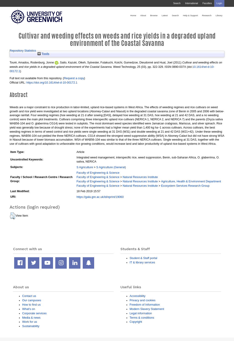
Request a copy (74, 78)
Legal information (141, 313)
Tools (43, 54)
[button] (12, 215)
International (191, 3)
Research (206, 15)
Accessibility (137, 296)
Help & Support (190, 15)
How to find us (31, 304)
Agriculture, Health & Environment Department (191, 181)
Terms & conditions (142, 317)
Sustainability (30, 326)
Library (218, 15)
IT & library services (142, 262)
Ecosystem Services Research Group (185, 185)
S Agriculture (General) (111, 167)
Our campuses (31, 300)
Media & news (31, 317)
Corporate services (34, 313)
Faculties (207, 3)
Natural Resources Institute (140, 177)
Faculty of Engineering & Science (98, 172)
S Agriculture (85, 167)
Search (177, 3)
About (143, 15)
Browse (153, 15)
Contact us (29, 296)
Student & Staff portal (143, 258)
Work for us (29, 321)
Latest (165, 15)
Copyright (136, 321)
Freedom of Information (145, 304)
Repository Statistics (23, 50)
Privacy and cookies (142, 300)
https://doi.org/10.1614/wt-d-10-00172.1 (51, 82)
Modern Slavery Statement (147, 309)
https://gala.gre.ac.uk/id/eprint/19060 (100, 197)
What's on (28, 309)
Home (133, 15)
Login (219, 3)
